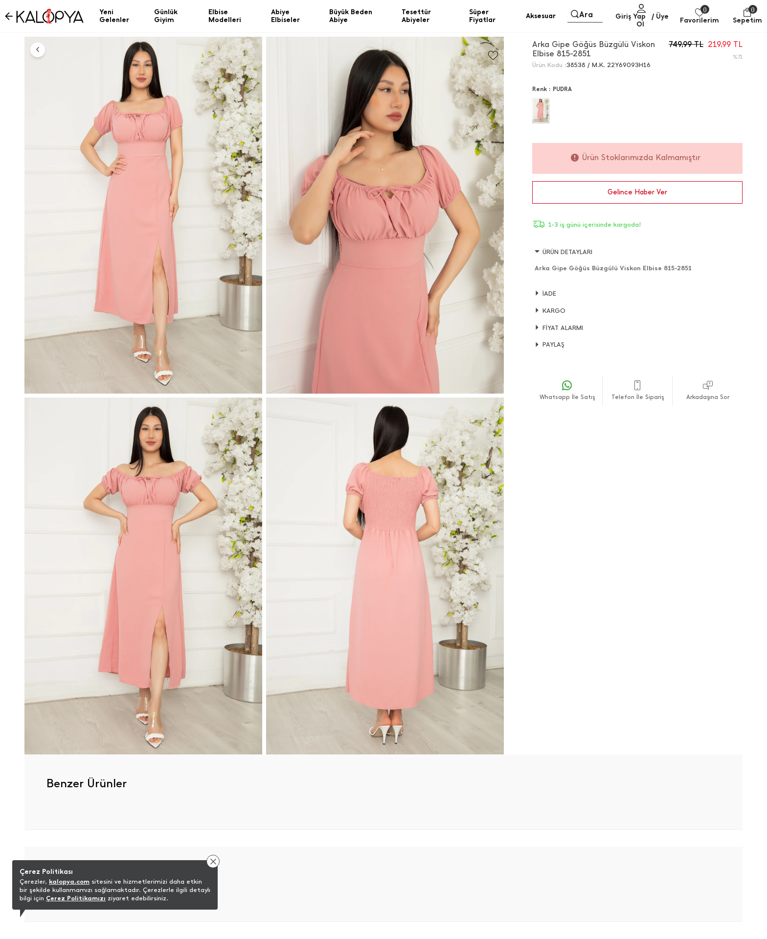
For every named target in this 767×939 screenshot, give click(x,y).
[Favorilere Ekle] (493, 55)
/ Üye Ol (652, 20)
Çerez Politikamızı (76, 898)
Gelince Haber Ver (637, 192)
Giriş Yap (630, 16)
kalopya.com (69, 881)
